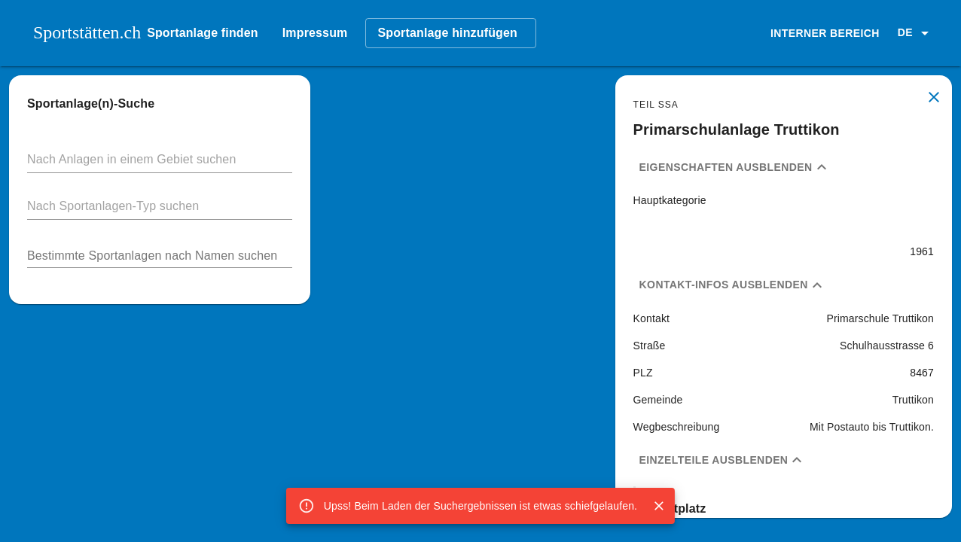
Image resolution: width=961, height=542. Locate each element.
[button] (916, 33)
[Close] (659, 506)
